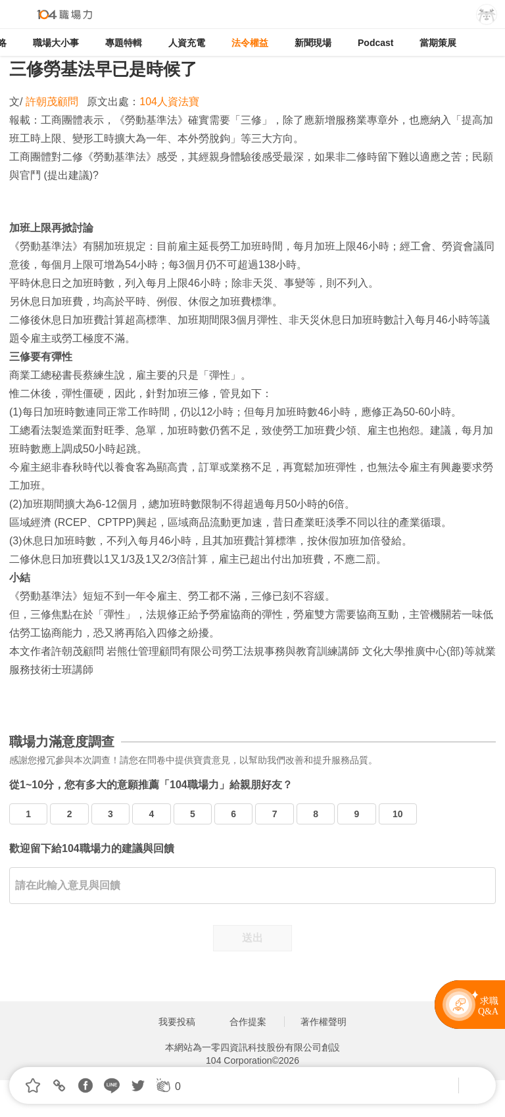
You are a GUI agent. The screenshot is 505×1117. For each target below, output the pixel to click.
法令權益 (249, 42)
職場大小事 (56, 42)
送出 (252, 937)
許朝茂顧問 (53, 101)
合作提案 (247, 1021)
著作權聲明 (324, 1021)
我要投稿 (176, 1021)
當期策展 (438, 42)
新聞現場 (313, 42)
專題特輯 (123, 42)
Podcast (375, 42)
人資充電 (186, 42)
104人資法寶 (169, 101)
